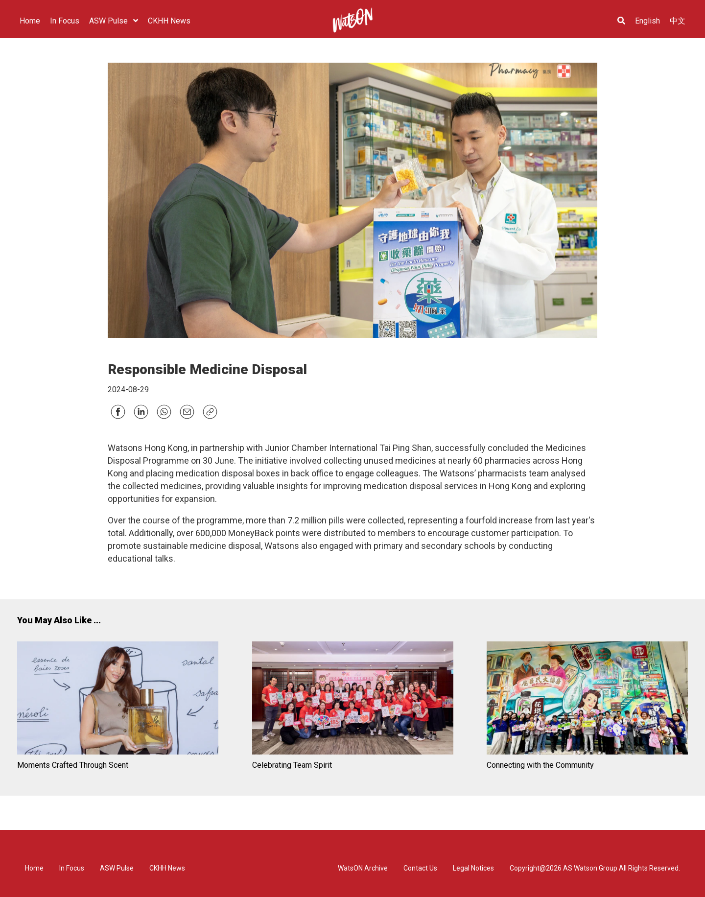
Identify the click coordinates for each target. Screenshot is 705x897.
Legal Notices (473, 868)
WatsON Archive (363, 868)
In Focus (71, 868)
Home (34, 868)
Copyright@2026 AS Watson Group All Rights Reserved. (595, 868)
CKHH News (167, 868)
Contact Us (420, 868)
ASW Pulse (117, 868)
